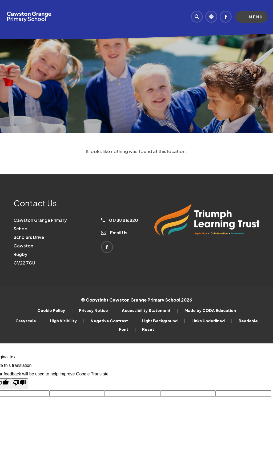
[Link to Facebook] (226, 17)
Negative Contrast (113, 320)
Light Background (163, 320)
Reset (148, 329)
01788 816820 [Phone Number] (119, 220)
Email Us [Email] (114, 232)
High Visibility (67, 320)
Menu (256, 16)
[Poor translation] (19, 383)
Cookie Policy (55, 310)
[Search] (197, 17)
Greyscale (29, 320)
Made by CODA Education (210, 310)
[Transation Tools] (211, 17)
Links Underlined (211, 320)
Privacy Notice (97, 310)
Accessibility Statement (150, 310)
